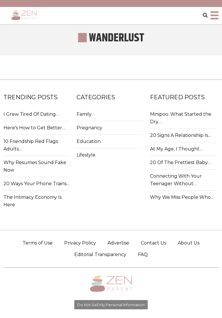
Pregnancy (89, 127)
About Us (188, 243)
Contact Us (153, 243)
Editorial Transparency (100, 254)
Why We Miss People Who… (182, 197)
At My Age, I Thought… (176, 149)
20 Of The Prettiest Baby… (180, 162)
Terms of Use (38, 243)
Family (84, 114)
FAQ (143, 254)
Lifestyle (86, 155)
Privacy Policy (80, 243)
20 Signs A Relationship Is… (180, 135)
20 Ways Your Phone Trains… (36, 183)
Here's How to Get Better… (34, 127)
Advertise (118, 243)
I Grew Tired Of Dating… (31, 114)
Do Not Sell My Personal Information (111, 304)
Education (89, 141)
